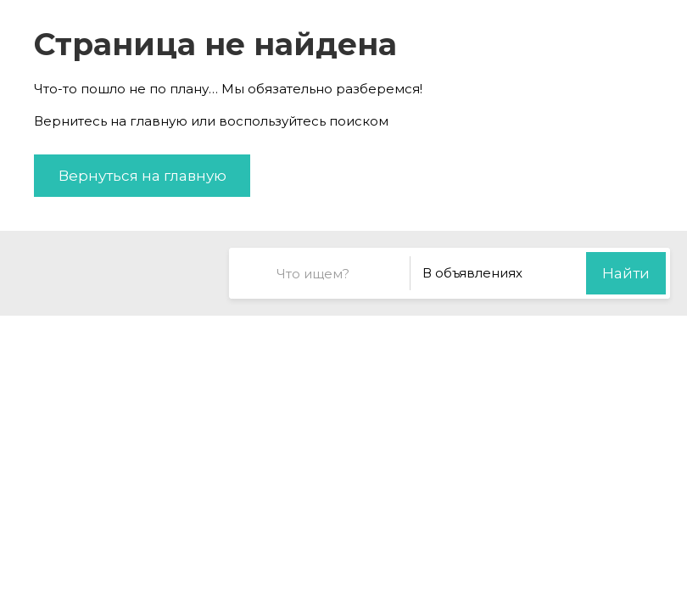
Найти (626, 273)
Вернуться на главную (142, 175)
